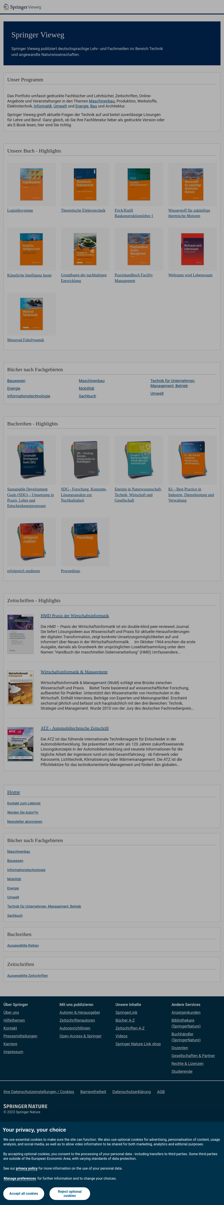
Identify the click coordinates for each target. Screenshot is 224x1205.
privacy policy (27, 1168)
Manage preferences (20, 1178)
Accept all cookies (23, 1193)
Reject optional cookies (70, 1193)
